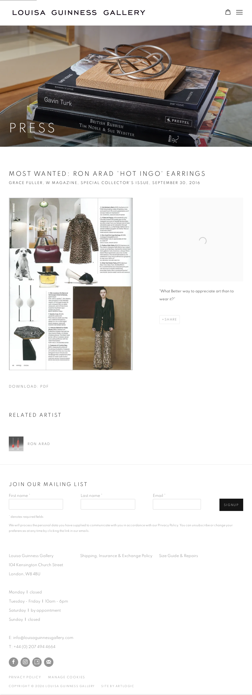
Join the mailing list (48, 662)
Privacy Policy (168, 525)
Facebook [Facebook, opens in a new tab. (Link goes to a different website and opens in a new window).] (13, 662)
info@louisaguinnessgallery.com (43, 638)
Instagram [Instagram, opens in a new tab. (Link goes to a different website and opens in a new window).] (25, 662)
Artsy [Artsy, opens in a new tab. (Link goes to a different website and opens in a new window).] (37, 662)
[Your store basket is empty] (227, 12)
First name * (19, 496)
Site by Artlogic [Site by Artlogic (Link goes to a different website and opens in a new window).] (117, 686)
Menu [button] (238, 12)
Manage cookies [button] (66, 677)
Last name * (91, 496)
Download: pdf (29, 387)
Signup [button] (231, 505)
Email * (159, 496)
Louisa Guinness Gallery (82, 12)
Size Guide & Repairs (178, 556)
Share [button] (171, 319)
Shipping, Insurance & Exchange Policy (116, 556)
